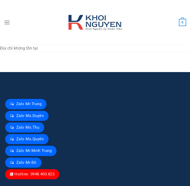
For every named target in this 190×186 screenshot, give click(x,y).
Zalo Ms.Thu (27, 127)
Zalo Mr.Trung (29, 104)
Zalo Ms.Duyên (30, 115)
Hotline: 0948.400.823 (34, 174)
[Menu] (7, 22)
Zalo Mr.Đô (26, 162)
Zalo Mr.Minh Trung (34, 150)
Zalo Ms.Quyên (30, 139)
